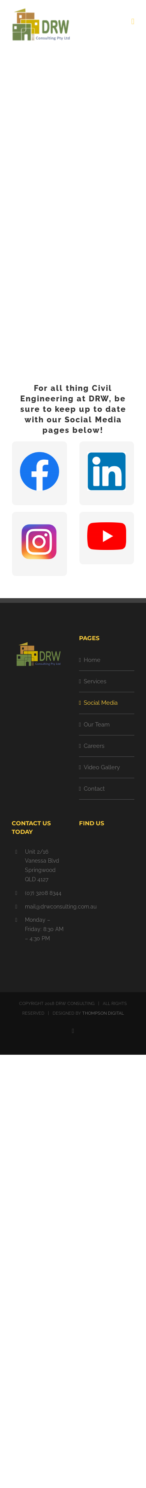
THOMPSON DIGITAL (103, 1013)
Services (95, 681)
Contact (94, 788)
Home (92, 659)
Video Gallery (102, 767)
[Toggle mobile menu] (132, 22)
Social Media (101, 702)
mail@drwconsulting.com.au (46, 906)
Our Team (97, 724)
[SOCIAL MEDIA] (73, 204)
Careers (94, 745)
